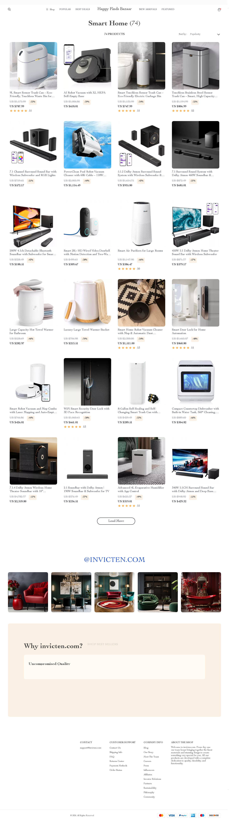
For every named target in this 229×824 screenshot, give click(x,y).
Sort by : (183, 37)
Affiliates (148, 777)
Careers (147, 764)
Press (146, 768)
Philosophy (149, 795)
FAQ (112, 759)
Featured (168, 9)
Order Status (116, 773)
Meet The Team (151, 759)
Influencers (149, 773)
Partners (148, 786)
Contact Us (115, 750)
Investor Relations (152, 782)
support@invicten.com (90, 750)
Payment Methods (118, 768)
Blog (146, 750)
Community (149, 800)
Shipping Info (116, 755)
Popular (65, 9)
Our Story (148, 755)
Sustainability (150, 791)
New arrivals (148, 9)
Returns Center (117, 764)
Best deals (83, 9)
